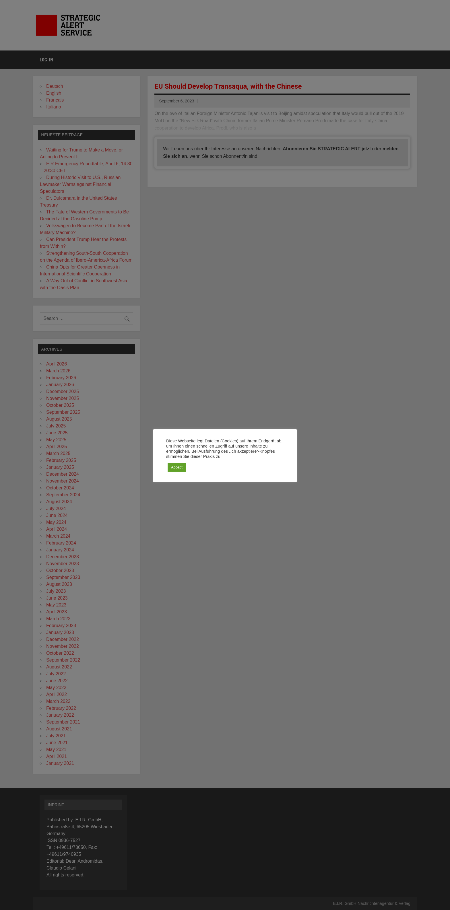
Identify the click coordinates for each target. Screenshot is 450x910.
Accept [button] (177, 467)
